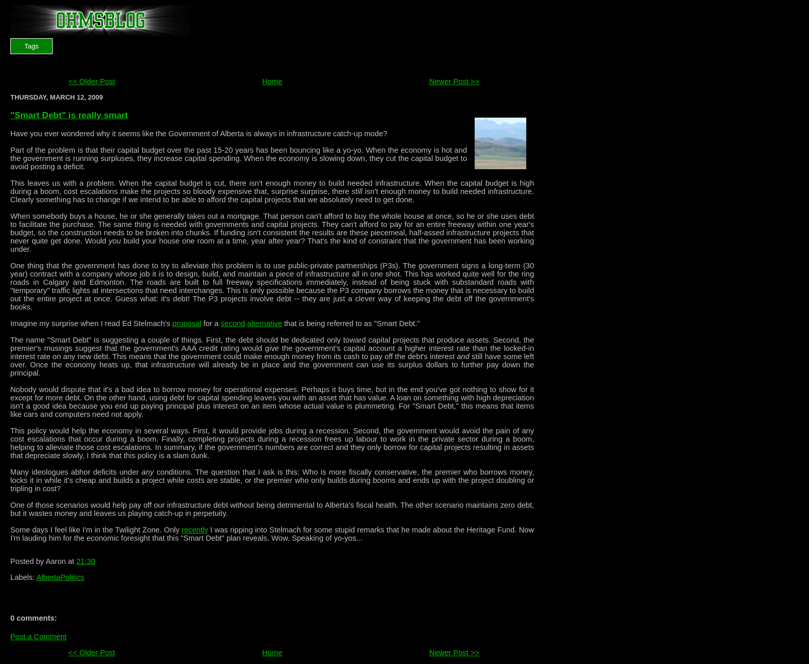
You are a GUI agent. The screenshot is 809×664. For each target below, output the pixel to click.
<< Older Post (92, 81)
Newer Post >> (454, 81)
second (233, 323)
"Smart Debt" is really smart (69, 115)
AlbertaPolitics (61, 577)
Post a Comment (38, 637)
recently (195, 530)
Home (272, 81)
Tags (31, 46)
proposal (186, 323)
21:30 (85, 561)
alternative (264, 323)
